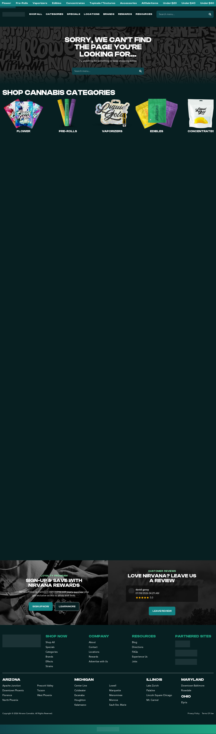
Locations (92, 14)
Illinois (154, 680)
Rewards (125, 14)
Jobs (134, 661)
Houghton (80, 700)
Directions (137, 647)
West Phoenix (44, 695)
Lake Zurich (152, 685)
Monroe (113, 700)
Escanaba (79, 695)
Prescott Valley (45, 685)
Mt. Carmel (152, 700)
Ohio (186, 697)
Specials (73, 14)
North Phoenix (10, 700)
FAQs (135, 652)
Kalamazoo (80, 705)
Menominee (115, 695)
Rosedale (186, 690)
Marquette (115, 690)
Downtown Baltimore (192, 685)
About (92, 642)
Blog (134, 642)
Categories (54, 14)
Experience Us (139, 656)
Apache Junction (11, 685)
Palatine (150, 690)
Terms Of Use (208, 713)
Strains (49, 666)
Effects (49, 661)
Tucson (41, 690)
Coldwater (80, 690)
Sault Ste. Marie (117, 705)
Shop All (35, 14)
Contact (93, 647)
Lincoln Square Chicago (159, 695)
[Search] (210, 14)
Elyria (184, 702)
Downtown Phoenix (13, 690)
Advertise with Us (98, 661)
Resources (144, 14)
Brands (108, 14)
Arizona (11, 680)
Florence (7, 695)
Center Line (80, 685)
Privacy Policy (194, 713)
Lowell (112, 685)
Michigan (84, 680)
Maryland (192, 680)
